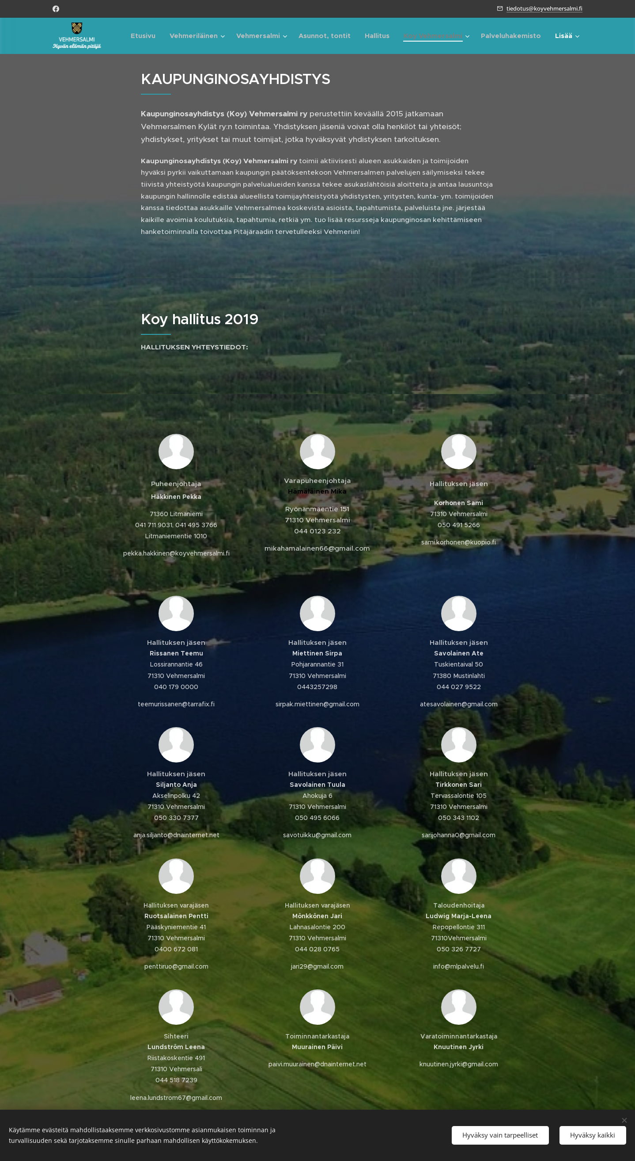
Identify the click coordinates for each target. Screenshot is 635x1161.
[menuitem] (146, 36)
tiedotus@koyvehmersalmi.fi (544, 8)
